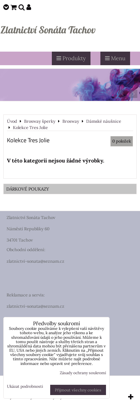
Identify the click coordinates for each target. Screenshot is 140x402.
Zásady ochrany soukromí (83, 372)
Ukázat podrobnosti (25, 386)
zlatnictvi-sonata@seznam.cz (35, 261)
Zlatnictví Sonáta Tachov (47, 29)
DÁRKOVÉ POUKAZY (27, 189)
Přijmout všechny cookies (78, 389)
